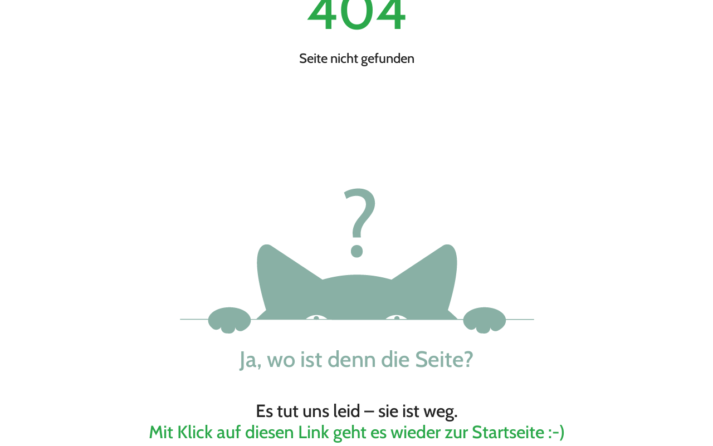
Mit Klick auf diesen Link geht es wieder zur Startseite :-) (357, 432)
